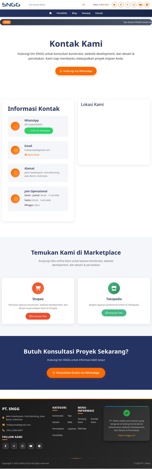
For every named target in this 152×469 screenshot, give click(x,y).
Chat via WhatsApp (38, 130)
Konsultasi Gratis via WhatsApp (76, 373)
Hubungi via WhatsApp (76, 71)
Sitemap (82, 428)
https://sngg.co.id (126, 435)
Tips (70, 415)
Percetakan (58, 429)
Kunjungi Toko (38, 316)
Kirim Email (31, 154)
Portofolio (57, 435)
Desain (55, 422)
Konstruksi (57, 415)
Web (70, 422)
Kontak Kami (94, 421)
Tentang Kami (82, 421)
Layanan (72, 429)
